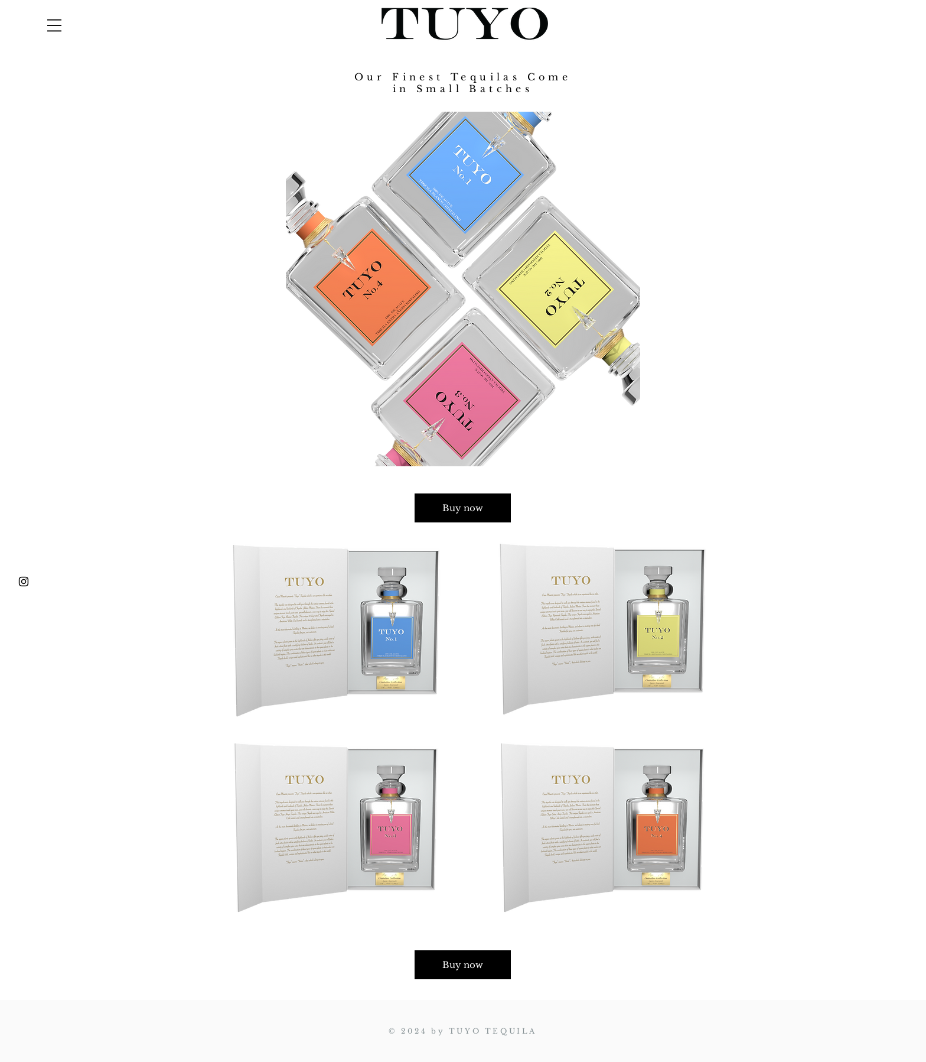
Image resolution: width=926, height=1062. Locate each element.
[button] (54, 25)
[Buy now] (463, 507)
